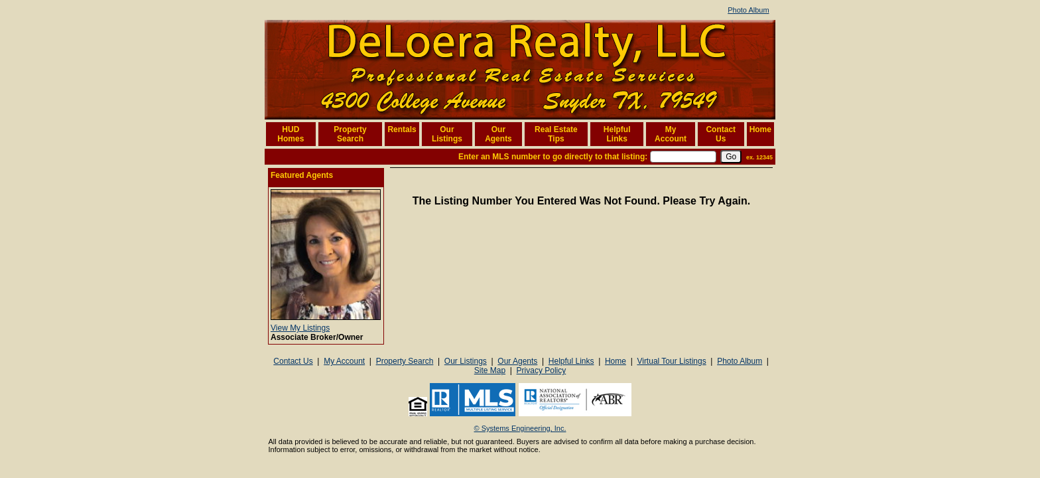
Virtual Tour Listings (671, 361)
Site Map (489, 370)
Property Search (350, 134)
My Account (670, 134)
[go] (731, 156)
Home (760, 129)
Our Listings (447, 134)
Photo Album (748, 10)
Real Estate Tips (556, 134)
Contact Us (721, 134)
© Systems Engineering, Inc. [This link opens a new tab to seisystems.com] (520, 428)
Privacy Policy (541, 370)
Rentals (401, 129)
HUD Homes (290, 134)
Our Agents (498, 134)
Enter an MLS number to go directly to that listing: (552, 156)
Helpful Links (617, 134)
